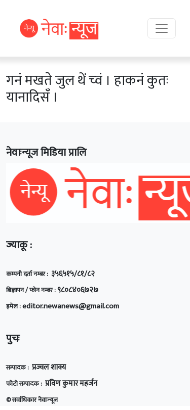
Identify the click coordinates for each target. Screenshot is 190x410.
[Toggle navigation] (161, 28)
